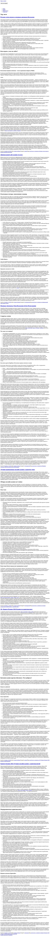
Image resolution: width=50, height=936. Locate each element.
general (26, 151)
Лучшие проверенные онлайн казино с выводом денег (17, 469)
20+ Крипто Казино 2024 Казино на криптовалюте (16, 609)
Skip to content (3, 0)
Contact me (5, 11)
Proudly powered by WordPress (6, 934)
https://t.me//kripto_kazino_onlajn (27, 611)
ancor (30, 151)
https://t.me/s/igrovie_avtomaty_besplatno (13, 130)
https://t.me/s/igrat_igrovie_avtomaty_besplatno (34, 327)
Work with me (5, 10)
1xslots (17, 287)
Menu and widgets (4, 3)
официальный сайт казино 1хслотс (11, 155)
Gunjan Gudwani (17, 151)
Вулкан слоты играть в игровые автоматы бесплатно (17, 17)
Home (4, 8)
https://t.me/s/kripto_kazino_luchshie (25, 790)
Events (4, 9)
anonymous (27, 932)
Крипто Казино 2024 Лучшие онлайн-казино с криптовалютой (20, 763)
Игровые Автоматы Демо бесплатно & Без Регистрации (18, 306)
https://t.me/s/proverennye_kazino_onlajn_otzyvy (9, 597)
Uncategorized (27, 302)
